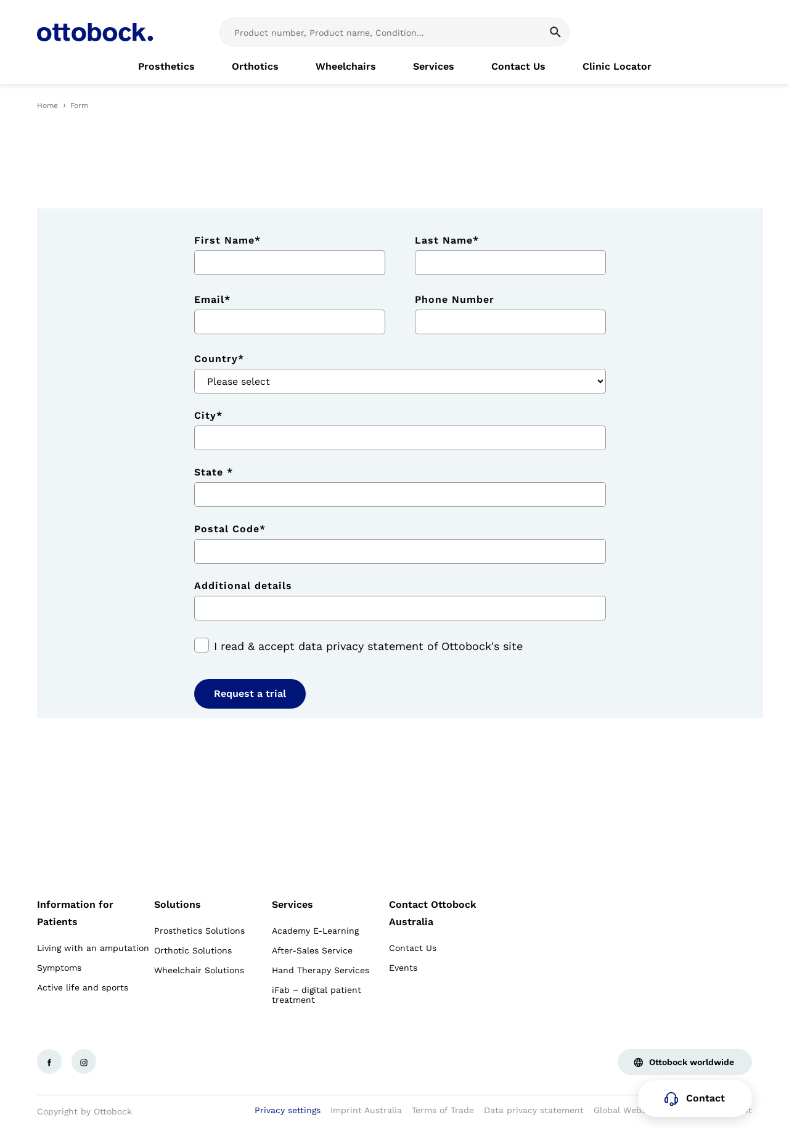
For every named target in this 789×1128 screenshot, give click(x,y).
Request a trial (250, 693)
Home (47, 105)
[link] (166, 66)
